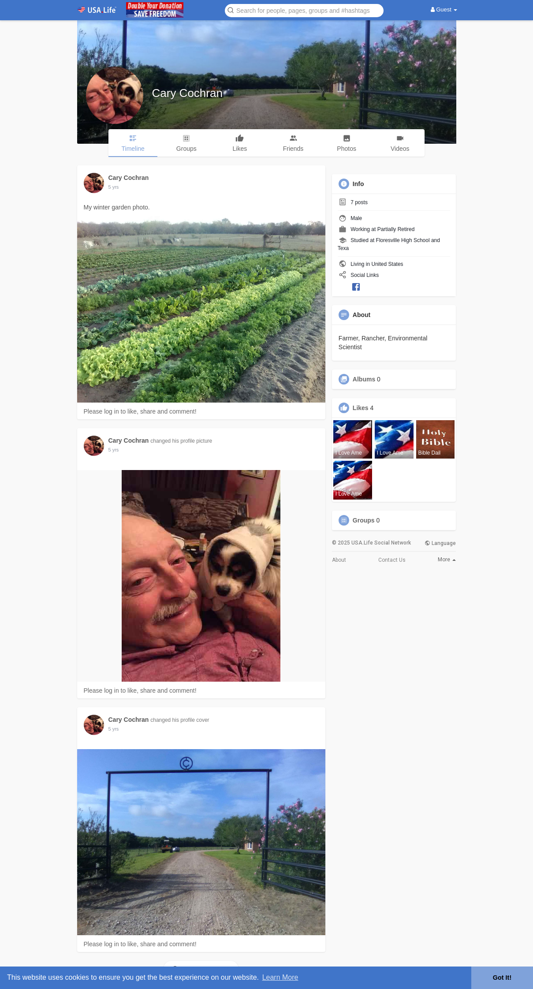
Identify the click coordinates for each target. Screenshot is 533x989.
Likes (361, 407)
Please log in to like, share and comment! (140, 411)
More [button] (447, 559)
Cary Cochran (187, 93)
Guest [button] (444, 9)
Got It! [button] (502, 977)
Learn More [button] (280, 977)
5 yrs (113, 187)
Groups (364, 520)
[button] (304, 10)
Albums (364, 379)
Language (440, 543)
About (339, 560)
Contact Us (392, 560)
